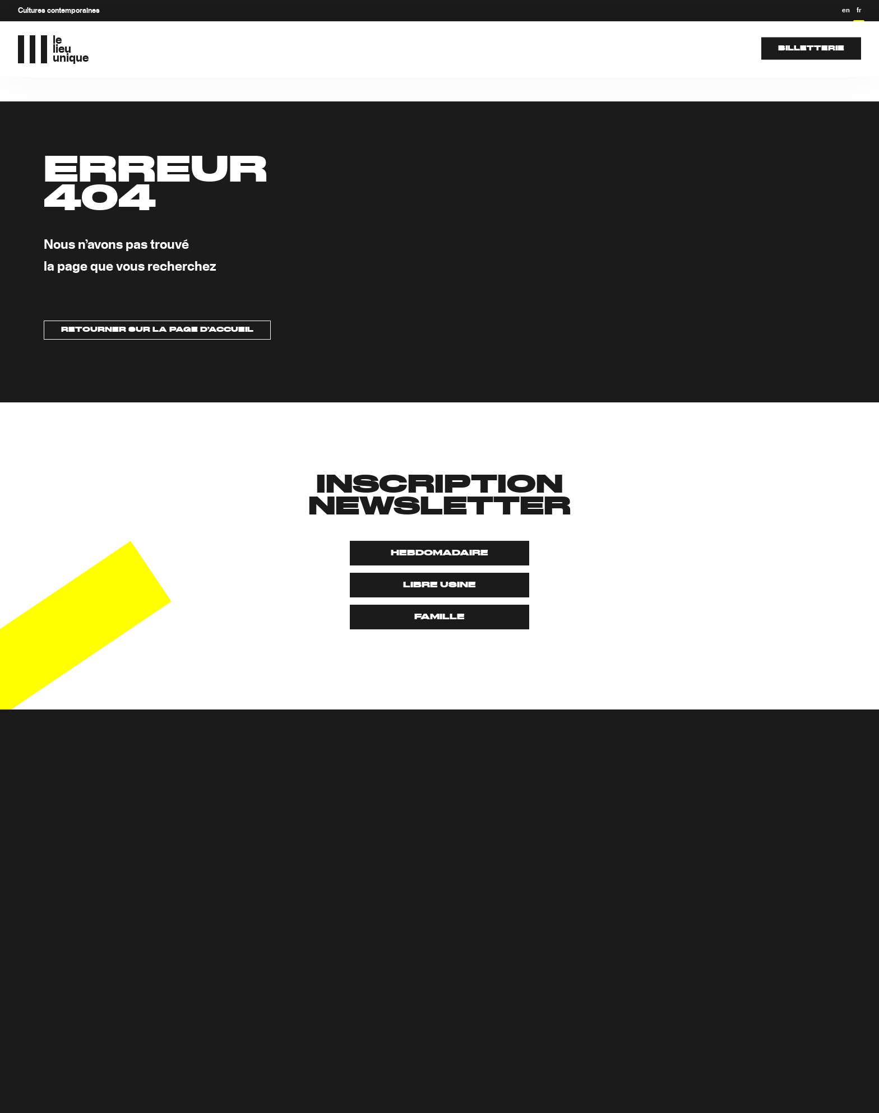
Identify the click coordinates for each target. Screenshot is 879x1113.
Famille (439, 617)
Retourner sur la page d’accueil (157, 330)
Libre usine (439, 585)
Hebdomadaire (439, 553)
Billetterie (811, 48)
